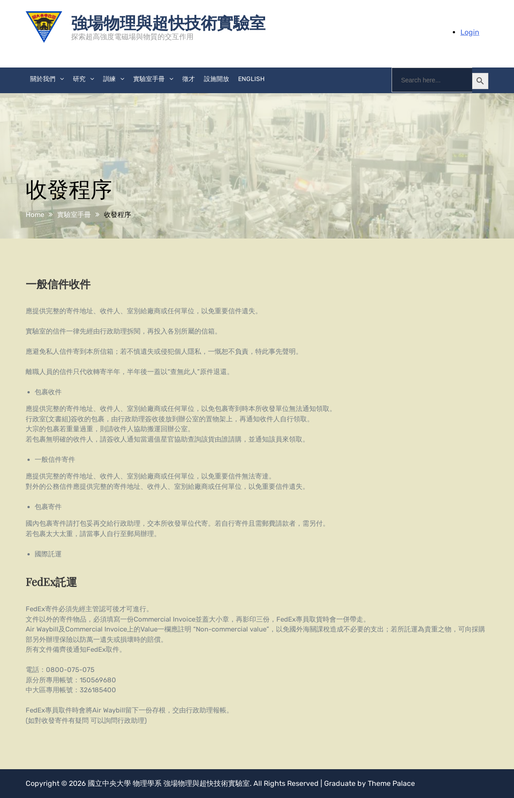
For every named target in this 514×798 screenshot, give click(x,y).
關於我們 (42, 79)
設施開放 (216, 79)
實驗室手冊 (149, 79)
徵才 (188, 79)
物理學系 (147, 783)
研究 (79, 79)
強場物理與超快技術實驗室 (168, 22)
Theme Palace (391, 783)
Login (469, 32)
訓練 (109, 79)
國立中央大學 (109, 783)
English (251, 79)
